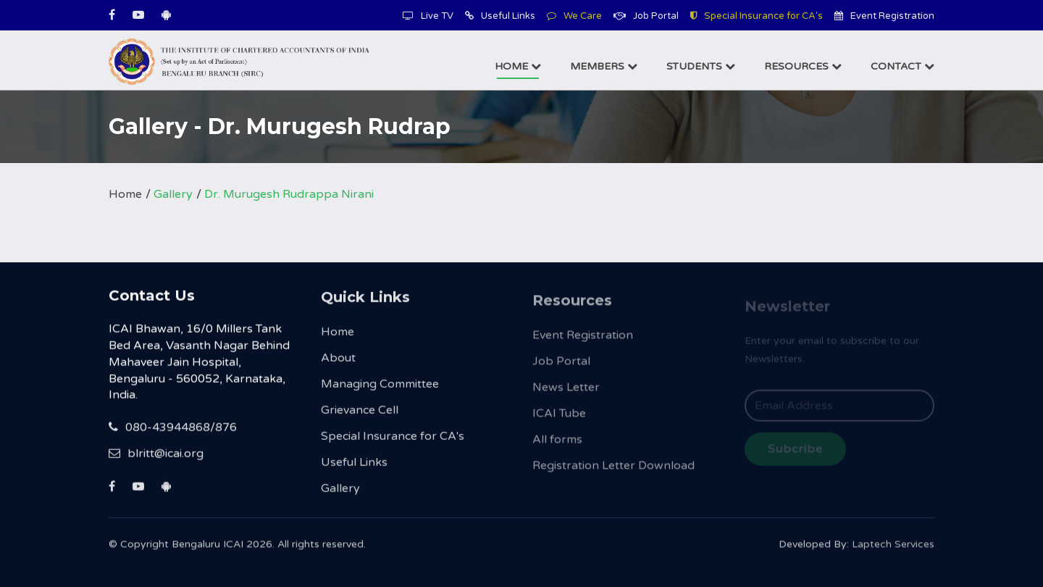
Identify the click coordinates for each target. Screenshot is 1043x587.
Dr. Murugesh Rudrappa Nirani (289, 194)
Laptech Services (893, 550)
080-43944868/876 (173, 429)
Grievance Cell (359, 415)
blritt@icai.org (156, 456)
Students (700, 66)
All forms (557, 447)
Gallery (173, 194)
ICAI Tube (559, 421)
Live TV (428, 16)
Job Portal (646, 16)
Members (603, 66)
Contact (902, 66)
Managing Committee (380, 389)
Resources (803, 66)
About (338, 363)
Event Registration (884, 16)
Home (518, 66)
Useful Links (500, 16)
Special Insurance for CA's (756, 16)
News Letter (566, 395)
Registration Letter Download (613, 473)
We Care (574, 16)
